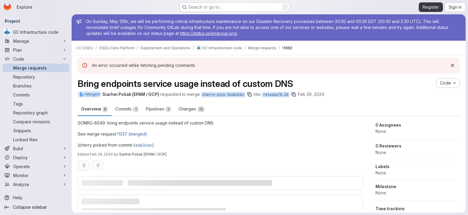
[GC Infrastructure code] (35, 32)
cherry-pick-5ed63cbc (223, 94)
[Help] (35, 198)
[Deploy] (35, 157)
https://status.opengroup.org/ (208, 33)
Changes (191, 109)
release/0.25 (275, 94)
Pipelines (158, 109)
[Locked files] (35, 139)
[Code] (35, 59)
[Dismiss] (452, 65)
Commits (127, 109)
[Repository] (35, 77)
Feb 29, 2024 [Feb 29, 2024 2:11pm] (311, 94)
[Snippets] (35, 130)
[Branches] (35, 86)
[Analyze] (35, 184)
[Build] (35, 148)
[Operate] (35, 166)
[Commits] (35, 94)
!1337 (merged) (132, 133)
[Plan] (35, 50)
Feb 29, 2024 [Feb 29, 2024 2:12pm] (101, 154)
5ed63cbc (142, 145)
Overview (94, 109)
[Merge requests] (35, 68)
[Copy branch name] (249, 94)
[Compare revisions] (35, 121)
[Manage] (35, 41)
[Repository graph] (35, 112)
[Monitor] (35, 175)
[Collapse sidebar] (35, 207)
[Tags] (35, 103)
